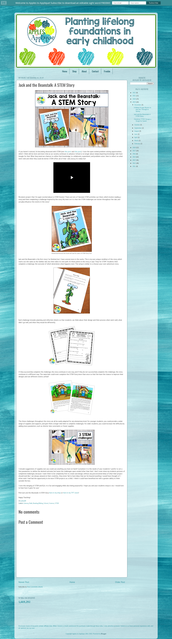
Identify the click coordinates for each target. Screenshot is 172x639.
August (136, 131)
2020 (134, 99)
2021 (134, 96)
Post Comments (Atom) (35, 587)
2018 (134, 147)
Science (51, 503)
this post (68, 151)
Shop (74, 71)
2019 (134, 102)
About (84, 71)
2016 (134, 154)
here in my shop (55, 493)
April (136, 137)
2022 (134, 93)
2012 (134, 163)
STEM (57, 503)
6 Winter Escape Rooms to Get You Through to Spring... (142, 109)
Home (64, 71)
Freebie (107, 71)
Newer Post (23, 582)
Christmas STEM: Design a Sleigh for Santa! (142, 120)
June (136, 134)
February (137, 144)
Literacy (26, 503)
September (138, 128)
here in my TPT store (70, 493)
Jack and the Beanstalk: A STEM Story (142, 115)
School (46, 503)
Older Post (120, 582)
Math (30, 503)
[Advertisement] (60, 616)
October (137, 125)
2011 (134, 166)
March (136, 140)
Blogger (103, 634)
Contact (95, 71)
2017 (134, 151)
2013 (134, 160)
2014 (134, 157)
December (138, 105)
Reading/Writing (38, 503)
